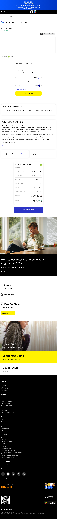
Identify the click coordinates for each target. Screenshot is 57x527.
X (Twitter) (49, 154)
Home (2, 16)
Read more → (6, 145)
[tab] (18, 63)
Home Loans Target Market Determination (11, 452)
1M (47, 33)
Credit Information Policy (7, 441)
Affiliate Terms (4, 445)
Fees (2, 430)
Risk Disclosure (4, 446)
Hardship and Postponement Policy (9, 455)
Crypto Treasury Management (8, 412)
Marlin (16, 16)
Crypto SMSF (4, 410)
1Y (49, 33)
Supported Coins (10, 16)
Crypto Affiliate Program (7, 388)
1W (44, 33)
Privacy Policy (4, 439)
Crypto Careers (5, 387)
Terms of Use (4, 438)
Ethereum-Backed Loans (7, 407)
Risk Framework (5, 428)
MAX (53, 33)
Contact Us (4, 390)
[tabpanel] (28, 82)
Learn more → (13, 112)
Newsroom (4, 423)
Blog (2, 421)
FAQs (2, 419)
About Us (3, 385)
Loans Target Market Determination (9, 450)
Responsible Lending (6, 448)
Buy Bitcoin (3, 398)
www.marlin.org (20, 154)
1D (41, 33)
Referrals (3, 425)
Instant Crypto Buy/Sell (6, 401)
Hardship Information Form (7, 457)
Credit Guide (4, 454)
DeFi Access (4, 408)
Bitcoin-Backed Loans (6, 405)
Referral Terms (4, 443)
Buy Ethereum (4, 399)
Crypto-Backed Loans (6, 403)
